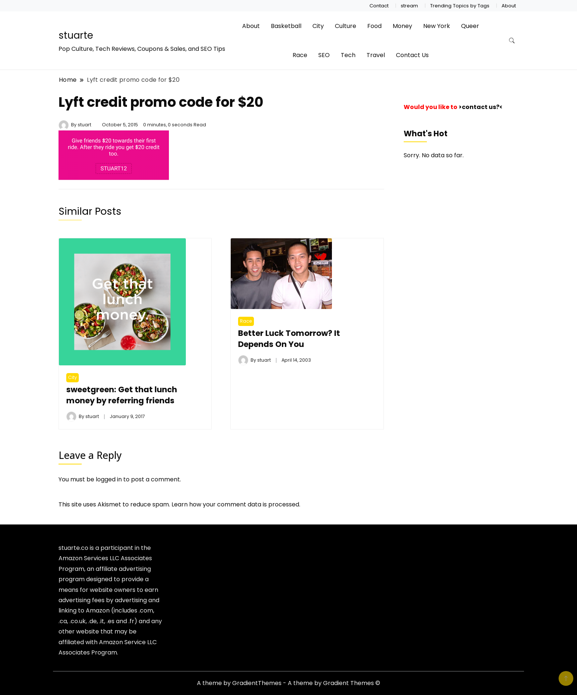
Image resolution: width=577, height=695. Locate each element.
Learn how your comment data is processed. (235, 504)
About (509, 5)
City (318, 26)
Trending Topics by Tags (459, 5)
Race (300, 55)
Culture (345, 26)
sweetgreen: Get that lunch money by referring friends (121, 395)
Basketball (286, 26)
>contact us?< (481, 107)
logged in (109, 479)
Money (402, 26)
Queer (470, 26)
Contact (379, 5)
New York (436, 26)
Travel (376, 55)
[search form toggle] (511, 41)
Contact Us (412, 55)
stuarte (76, 35)
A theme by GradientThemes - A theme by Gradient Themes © (288, 683)
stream (409, 5)
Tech (348, 55)
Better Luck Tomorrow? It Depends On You (289, 339)
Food (374, 26)
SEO (324, 55)
